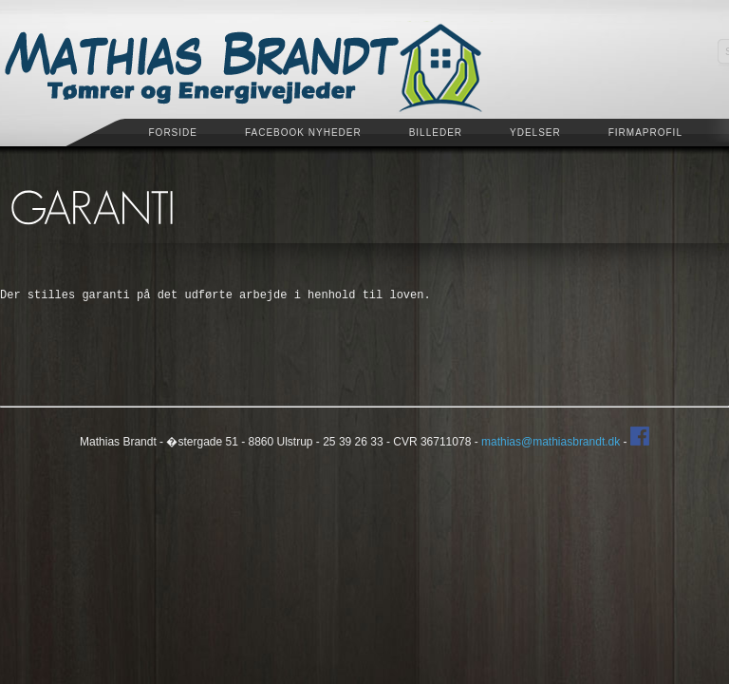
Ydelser (535, 132)
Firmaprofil (645, 132)
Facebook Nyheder (303, 132)
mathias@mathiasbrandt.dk (550, 441)
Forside (173, 132)
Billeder (435, 132)
